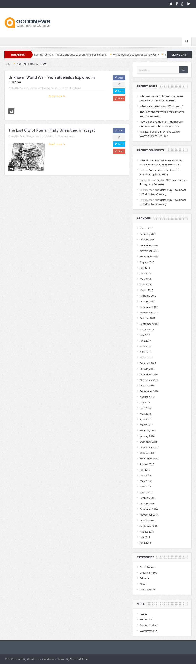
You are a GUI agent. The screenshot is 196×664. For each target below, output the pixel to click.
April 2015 (145, 486)
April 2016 (145, 419)
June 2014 (145, 542)
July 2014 (145, 537)
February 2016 (148, 430)
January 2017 (147, 368)
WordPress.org (148, 630)
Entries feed (146, 619)
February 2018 (148, 295)
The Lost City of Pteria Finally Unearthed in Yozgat (51, 130)
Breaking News (73, 88)
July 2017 (145, 335)
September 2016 (149, 391)
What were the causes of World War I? (139, 54)
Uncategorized (148, 589)
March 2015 (146, 492)
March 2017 (146, 357)
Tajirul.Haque (27, 136)
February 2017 (148, 363)
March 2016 (146, 425)
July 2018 (145, 267)
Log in (143, 614)
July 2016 (145, 402)
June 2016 (145, 408)
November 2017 (149, 312)
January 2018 (147, 301)
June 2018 (145, 273)
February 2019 (148, 234)
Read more (57, 96)
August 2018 (147, 262)
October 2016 (147, 385)
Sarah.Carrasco (28, 88)
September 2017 (149, 324)
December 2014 (149, 509)
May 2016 (145, 413)
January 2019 (147, 239)
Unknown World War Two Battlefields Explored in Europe (51, 80)
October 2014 (147, 520)
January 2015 (147, 503)
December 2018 (149, 245)
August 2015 (147, 464)
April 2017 (145, 352)
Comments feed (149, 625)
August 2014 (147, 531)
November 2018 (149, 251)
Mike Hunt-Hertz (149, 160)
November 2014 (149, 514)
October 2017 (147, 318)
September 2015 (149, 458)
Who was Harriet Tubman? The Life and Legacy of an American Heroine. (68, 54)
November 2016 (149, 380)
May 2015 (145, 481)
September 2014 (149, 526)
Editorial (144, 578)
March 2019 (146, 228)
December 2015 (149, 441)
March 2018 (146, 290)
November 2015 (149, 447)
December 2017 (149, 307)
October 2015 (147, 453)
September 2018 (149, 256)
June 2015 (145, 475)
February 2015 (148, 498)
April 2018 (145, 284)
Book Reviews (148, 567)
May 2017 (145, 346)
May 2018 (145, 279)
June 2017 (145, 340)
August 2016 (147, 396)
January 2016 (147, 436)
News (143, 584)
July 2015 (145, 469)
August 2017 (147, 329)
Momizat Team (79, 659)
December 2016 (149, 374)
